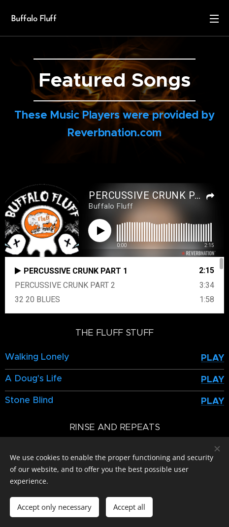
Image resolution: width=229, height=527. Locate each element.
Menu (214, 18)
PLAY (212, 357)
